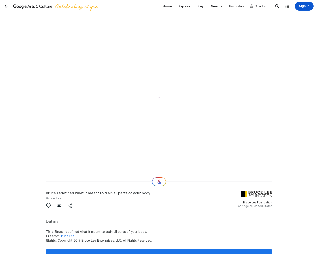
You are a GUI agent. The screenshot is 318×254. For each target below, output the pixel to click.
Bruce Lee (53, 198)
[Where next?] (159, 181)
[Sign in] (304, 6)
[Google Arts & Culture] (55, 6)
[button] (6, 6)
